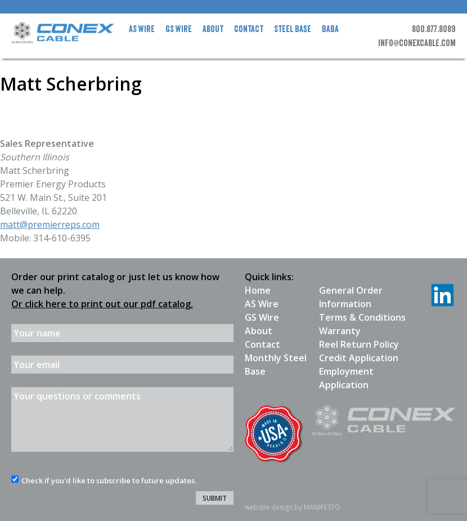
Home (258, 290)
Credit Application (358, 358)
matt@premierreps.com (50, 224)
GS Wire (178, 29)
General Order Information (351, 297)
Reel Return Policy (359, 344)
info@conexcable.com (417, 43)
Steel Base (292, 29)
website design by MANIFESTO (292, 507)
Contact (248, 29)
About (213, 29)
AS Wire (142, 29)
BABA (330, 29)
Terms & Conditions (362, 317)
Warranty (340, 331)
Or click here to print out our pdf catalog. (102, 304)
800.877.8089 (434, 29)
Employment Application (346, 378)
